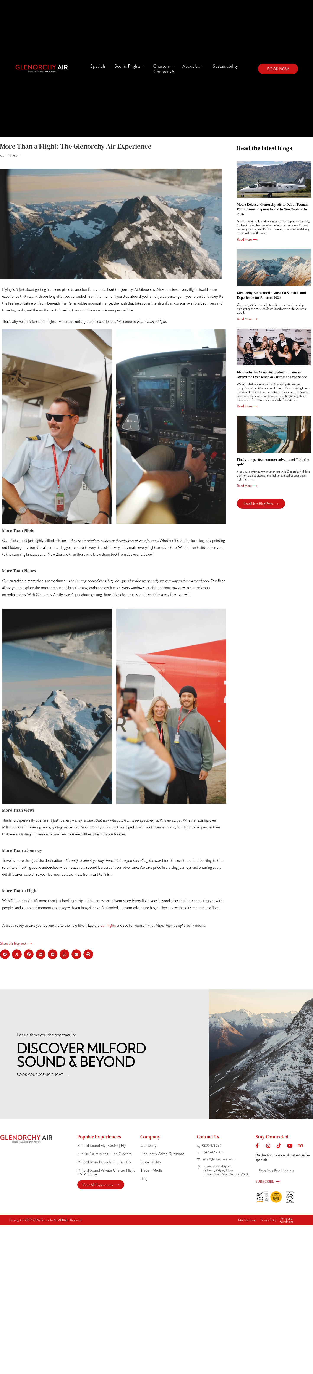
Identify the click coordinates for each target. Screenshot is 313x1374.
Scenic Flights (129, 66)
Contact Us (164, 71)
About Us (193, 66)
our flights (108, 925)
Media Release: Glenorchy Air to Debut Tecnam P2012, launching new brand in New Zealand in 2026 (273, 209)
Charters (163, 66)
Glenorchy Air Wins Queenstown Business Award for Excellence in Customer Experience (272, 374)
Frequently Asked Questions (162, 1153)
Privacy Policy (268, 1220)
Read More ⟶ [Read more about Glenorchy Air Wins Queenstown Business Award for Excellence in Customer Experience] (247, 406)
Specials (98, 66)
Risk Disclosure (247, 1220)
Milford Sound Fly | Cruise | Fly (101, 1145)
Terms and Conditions (286, 1220)
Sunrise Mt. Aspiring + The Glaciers (104, 1153)
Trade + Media (151, 1170)
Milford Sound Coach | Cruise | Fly (104, 1161)
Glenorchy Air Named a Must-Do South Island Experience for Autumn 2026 (271, 295)
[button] (5, 954)
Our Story (148, 1145)
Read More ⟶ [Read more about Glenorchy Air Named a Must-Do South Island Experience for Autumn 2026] (247, 319)
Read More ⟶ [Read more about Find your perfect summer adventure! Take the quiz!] (247, 485)
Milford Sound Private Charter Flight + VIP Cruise (106, 1172)
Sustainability (225, 66)
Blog (143, 1178)
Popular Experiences (99, 1136)
